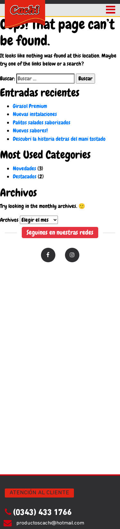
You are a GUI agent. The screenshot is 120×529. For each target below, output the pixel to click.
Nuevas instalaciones (35, 114)
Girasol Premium (30, 106)
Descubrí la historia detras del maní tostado (59, 138)
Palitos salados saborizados (41, 122)
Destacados (24, 176)
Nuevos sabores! (30, 130)
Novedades (24, 168)
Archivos (9, 219)
